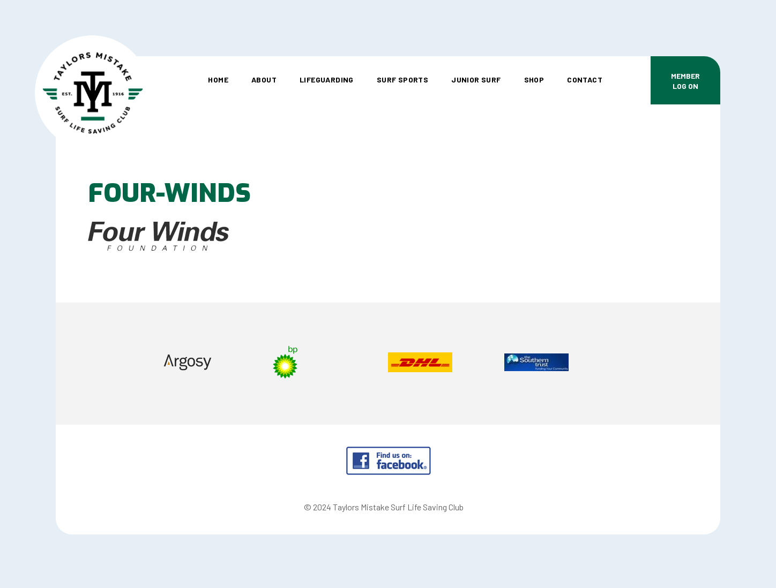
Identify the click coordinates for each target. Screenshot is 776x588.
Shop (534, 79)
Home (218, 79)
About (264, 79)
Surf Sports (402, 79)
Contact (584, 79)
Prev (107, 363)
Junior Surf (476, 79)
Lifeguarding (327, 79)
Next (669, 363)
